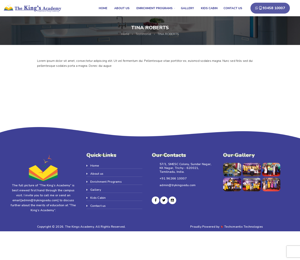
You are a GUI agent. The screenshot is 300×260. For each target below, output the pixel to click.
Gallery (95, 190)
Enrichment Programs (106, 182)
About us (96, 174)
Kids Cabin (98, 198)
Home (125, 34)
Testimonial (143, 34)
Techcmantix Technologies (243, 227)
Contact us (98, 206)
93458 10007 (270, 8)
